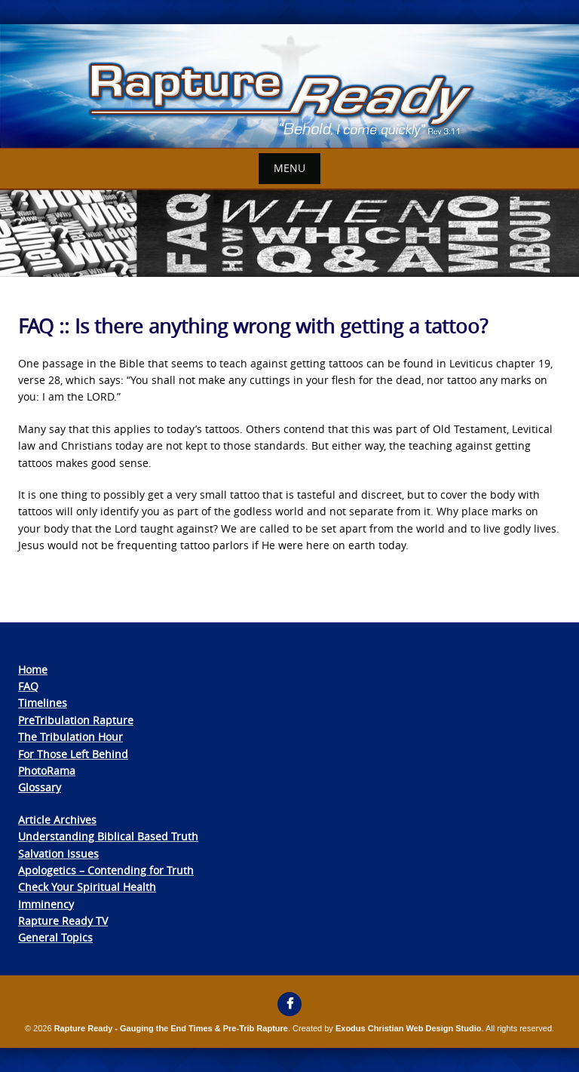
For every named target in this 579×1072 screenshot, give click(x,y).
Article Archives (57, 819)
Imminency (46, 904)
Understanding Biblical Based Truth (108, 836)
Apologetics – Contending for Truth (106, 870)
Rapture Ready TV (63, 921)
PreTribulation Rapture (75, 720)
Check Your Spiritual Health (87, 887)
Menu (289, 168)
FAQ (28, 686)
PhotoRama (46, 770)
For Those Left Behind (73, 754)
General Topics (55, 937)
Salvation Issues (58, 853)
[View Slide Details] (289, 86)
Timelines (42, 703)
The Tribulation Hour (70, 737)
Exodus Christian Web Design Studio (408, 1028)
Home (32, 669)
